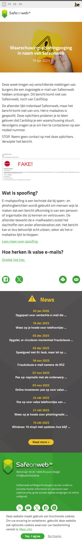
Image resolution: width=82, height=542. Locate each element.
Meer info (25, 529)
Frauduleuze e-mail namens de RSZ (41, 365)
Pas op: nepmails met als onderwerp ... (41, 377)
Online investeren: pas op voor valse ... (41, 389)
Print (63, 279)
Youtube (28, 507)
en (20, 4)
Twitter (19, 279)
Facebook (6, 279)
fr (9, 4)
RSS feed (19, 507)
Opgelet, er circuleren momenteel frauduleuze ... (41, 340)
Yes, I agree (32, 536)
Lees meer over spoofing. (20, 241)
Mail (76, 279)
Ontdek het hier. (13, 259)
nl (4, 4)
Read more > (41, 442)
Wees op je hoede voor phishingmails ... (41, 414)
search (68, 13)
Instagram (54, 507)
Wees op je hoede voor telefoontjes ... (41, 327)
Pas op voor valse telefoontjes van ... (41, 402)
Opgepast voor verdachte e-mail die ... (41, 315)
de (14, 4)
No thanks (54, 536)
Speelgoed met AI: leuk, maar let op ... (41, 352)
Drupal (16, 14)
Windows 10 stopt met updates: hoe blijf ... (41, 427)
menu (76, 13)
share (61, 13)
